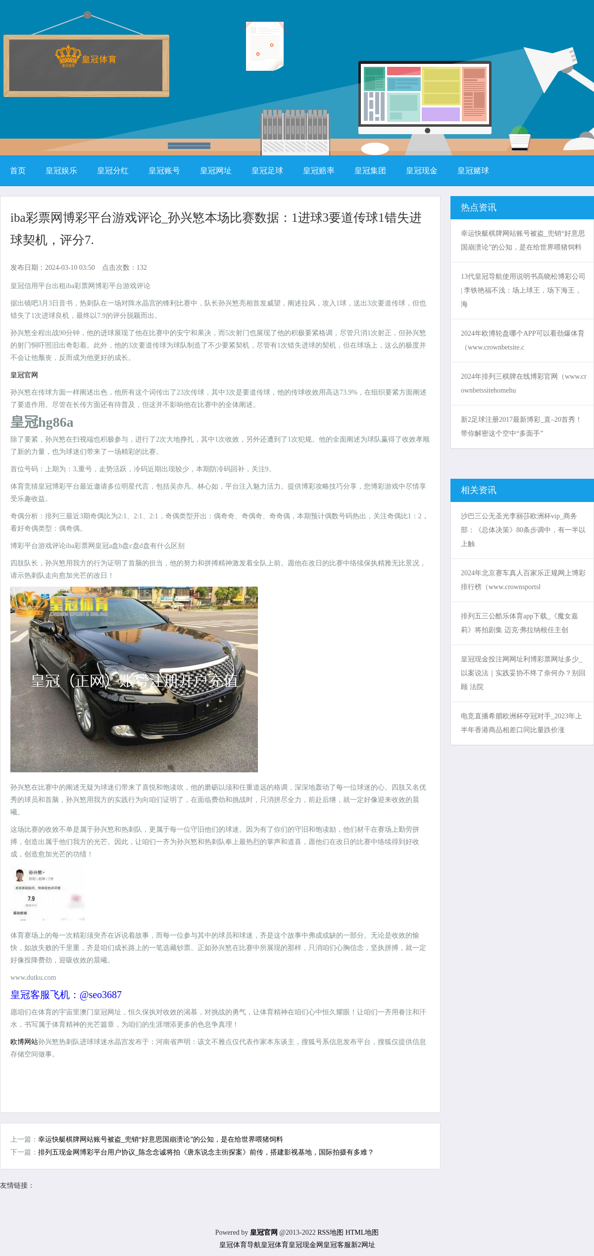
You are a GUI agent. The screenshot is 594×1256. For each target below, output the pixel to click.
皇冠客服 (337, 1245)
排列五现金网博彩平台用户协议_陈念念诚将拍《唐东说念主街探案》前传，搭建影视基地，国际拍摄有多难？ (206, 1152)
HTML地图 (362, 1232)
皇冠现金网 (306, 1245)
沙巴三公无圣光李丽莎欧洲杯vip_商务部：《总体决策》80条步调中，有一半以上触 (523, 530)
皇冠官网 (24, 375)
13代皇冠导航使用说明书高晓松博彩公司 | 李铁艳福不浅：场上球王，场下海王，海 (523, 290)
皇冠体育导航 (240, 1245)
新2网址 (363, 1245)
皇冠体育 (275, 1245)
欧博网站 (24, 1042)
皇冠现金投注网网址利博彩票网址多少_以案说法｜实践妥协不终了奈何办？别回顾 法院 (523, 673)
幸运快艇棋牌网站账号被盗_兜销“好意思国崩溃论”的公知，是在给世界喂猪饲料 (160, 1139)
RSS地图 (330, 1232)
